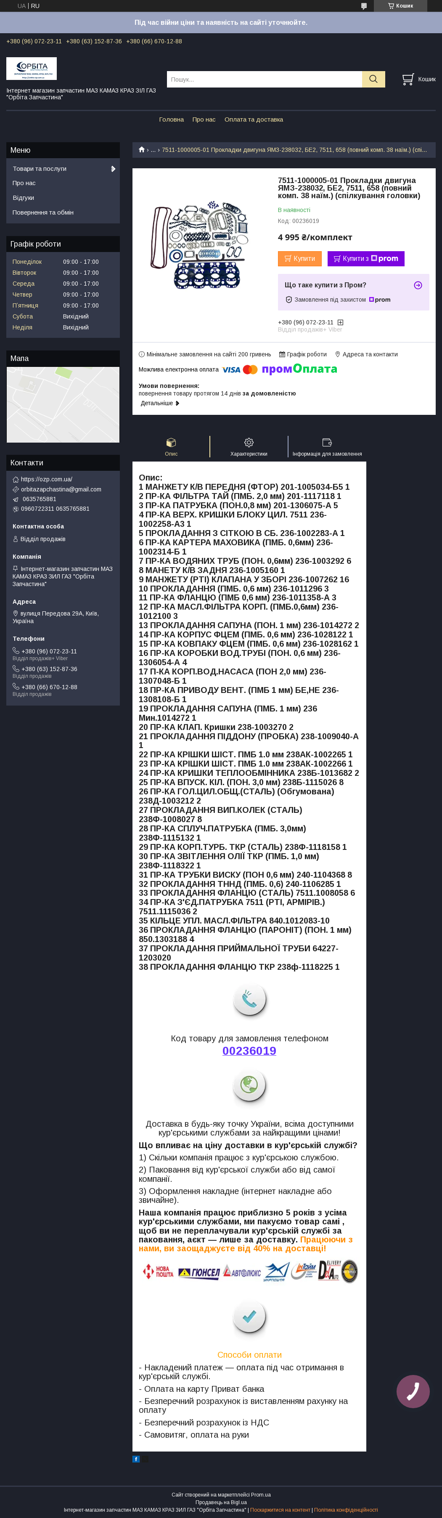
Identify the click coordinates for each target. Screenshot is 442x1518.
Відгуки (23, 197)
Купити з (370, 259)
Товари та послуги (39, 168)
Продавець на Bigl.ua (221, 1502)
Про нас (204, 119)
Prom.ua (261, 1495)
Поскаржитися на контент (280, 1510)
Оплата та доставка (254, 119)
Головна (171, 119)
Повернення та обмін (43, 212)
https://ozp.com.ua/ (46, 479)
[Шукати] (373, 79)
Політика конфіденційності (346, 1510)
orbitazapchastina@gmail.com (61, 489)
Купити (304, 258)
